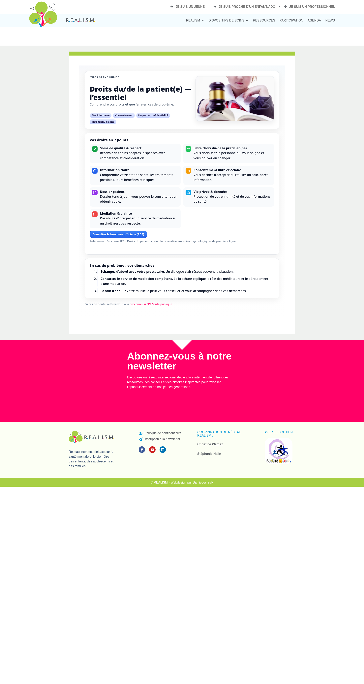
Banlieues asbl (203, 482)
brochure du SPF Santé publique (151, 304)
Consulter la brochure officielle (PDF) (118, 234)
